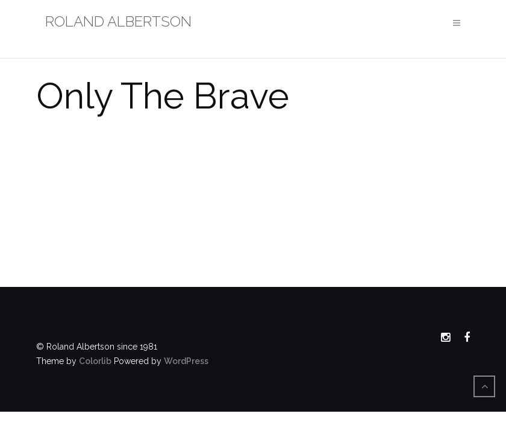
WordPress (186, 361)
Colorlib (95, 361)
